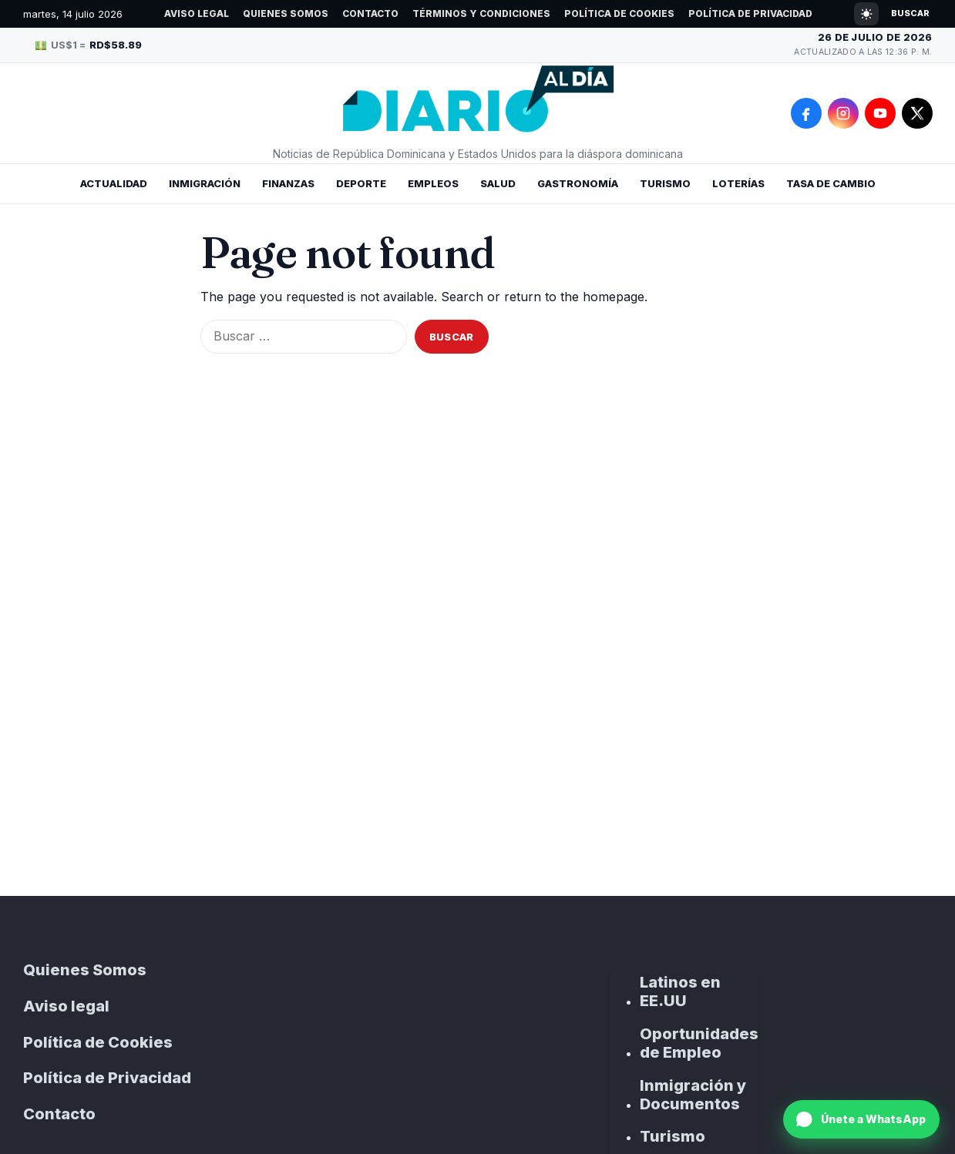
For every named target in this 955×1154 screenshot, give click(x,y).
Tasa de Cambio (831, 183)
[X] (917, 113)
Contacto (370, 13)
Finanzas (288, 183)
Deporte (361, 183)
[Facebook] (806, 113)
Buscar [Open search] (910, 13)
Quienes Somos (285, 13)
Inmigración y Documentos (693, 1094)
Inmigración (204, 183)
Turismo (665, 183)
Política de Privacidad (750, 13)
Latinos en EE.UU (680, 991)
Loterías (738, 183)
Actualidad (113, 183)
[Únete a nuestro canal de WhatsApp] (861, 1119)
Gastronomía (577, 183)
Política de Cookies (619, 13)
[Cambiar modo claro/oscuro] (866, 13)
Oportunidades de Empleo (699, 1043)
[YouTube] (880, 113)
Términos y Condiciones (481, 13)
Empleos (433, 183)
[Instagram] (843, 113)
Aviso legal (196, 13)
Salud (498, 183)
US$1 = (89, 44)
